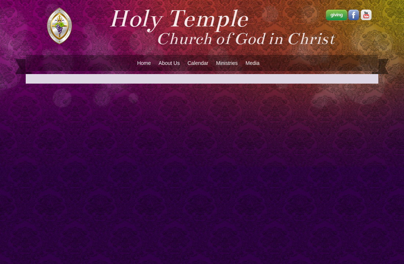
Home (144, 63)
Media (252, 63)
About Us (169, 63)
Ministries (227, 63)
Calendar (197, 63)
